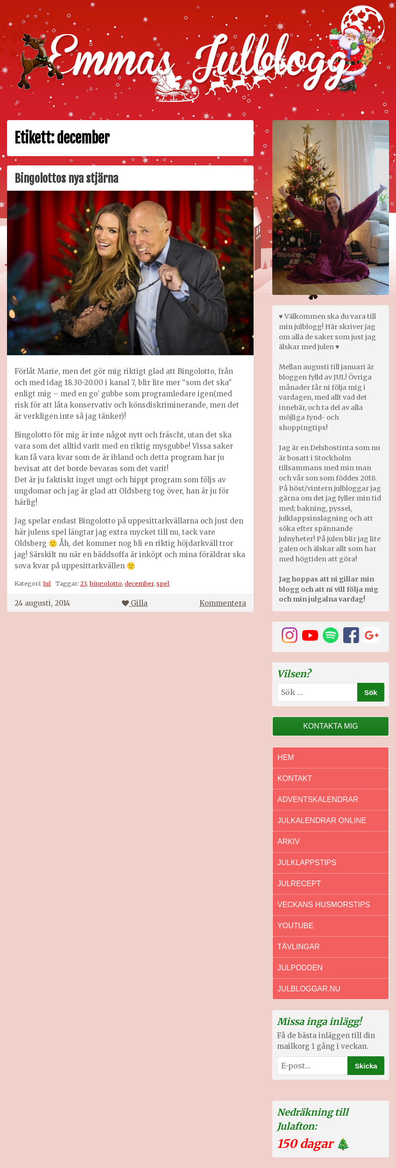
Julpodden (300, 968)
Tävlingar (298, 947)
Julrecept (299, 884)
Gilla (135, 603)
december (139, 583)
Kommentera (222, 603)
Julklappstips (306, 863)
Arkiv (288, 842)
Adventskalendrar (317, 799)
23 (83, 583)
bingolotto (106, 583)
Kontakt (294, 778)
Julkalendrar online (321, 820)
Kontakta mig (330, 726)
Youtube (295, 926)
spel (163, 583)
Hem (285, 757)
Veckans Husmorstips (323, 905)
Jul (47, 583)
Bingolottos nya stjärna (66, 179)
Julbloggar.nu (308, 989)
